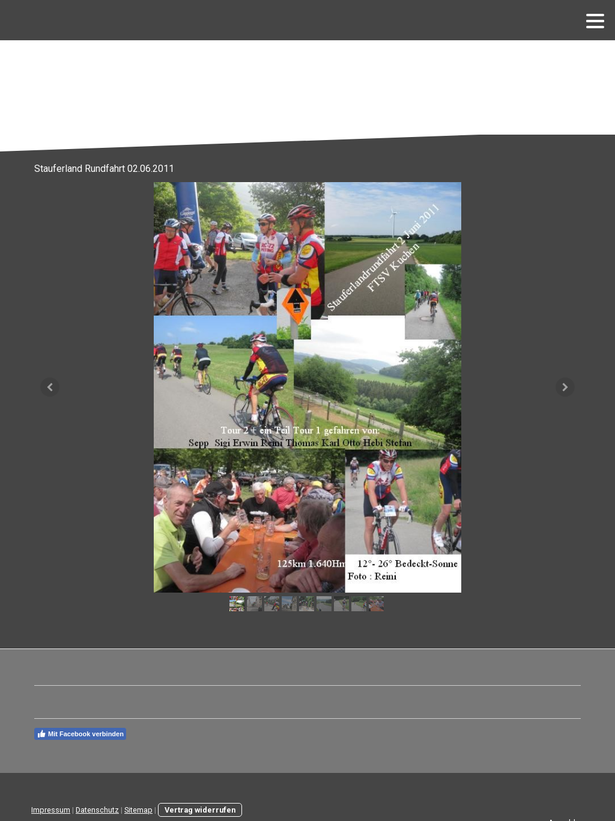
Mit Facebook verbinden (80, 734)
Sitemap (138, 809)
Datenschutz (97, 809)
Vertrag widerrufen (200, 809)
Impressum (50, 809)
